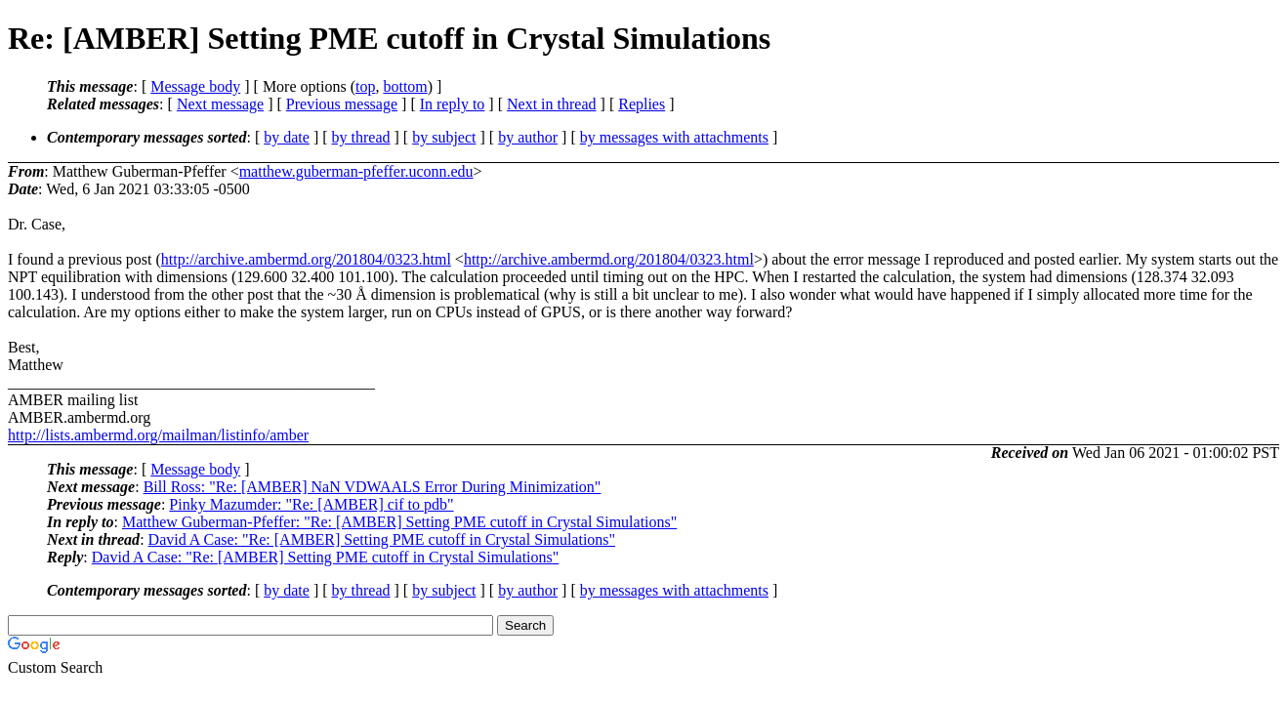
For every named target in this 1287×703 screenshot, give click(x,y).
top (365, 86)
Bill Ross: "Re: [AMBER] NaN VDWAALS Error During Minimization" (373, 486)
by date (287, 137)
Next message (220, 104)
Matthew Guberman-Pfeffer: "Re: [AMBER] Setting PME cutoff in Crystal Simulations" (399, 522)
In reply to (452, 104)
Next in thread (552, 104)
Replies (641, 104)
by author (528, 137)
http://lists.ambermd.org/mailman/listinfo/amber (158, 435)
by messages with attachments (674, 137)
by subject (444, 137)
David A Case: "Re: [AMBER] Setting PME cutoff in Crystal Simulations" (382, 539)
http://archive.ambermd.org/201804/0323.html (306, 259)
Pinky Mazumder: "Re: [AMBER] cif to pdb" (311, 504)
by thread (361, 137)
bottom (405, 86)
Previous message (341, 104)
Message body (195, 86)
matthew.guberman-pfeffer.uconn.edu (356, 171)
